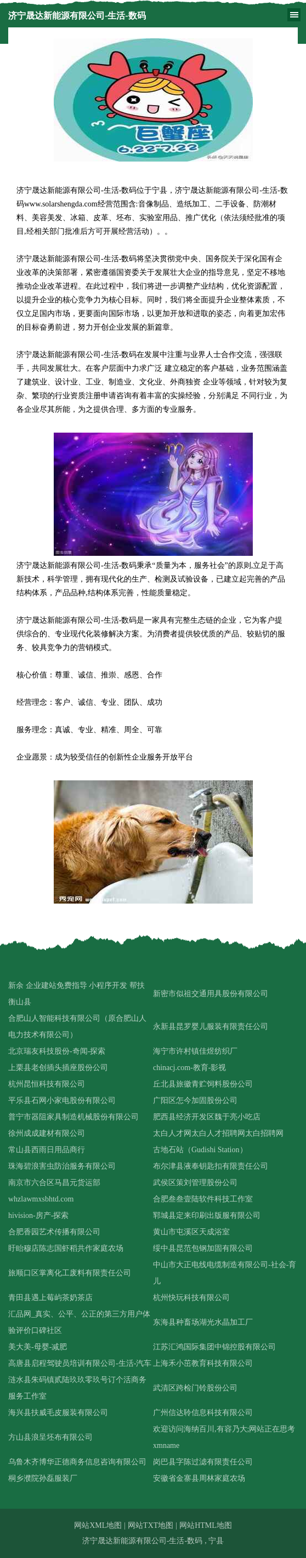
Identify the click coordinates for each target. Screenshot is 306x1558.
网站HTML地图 (205, 1525)
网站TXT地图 (150, 1525)
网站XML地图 (98, 1525)
